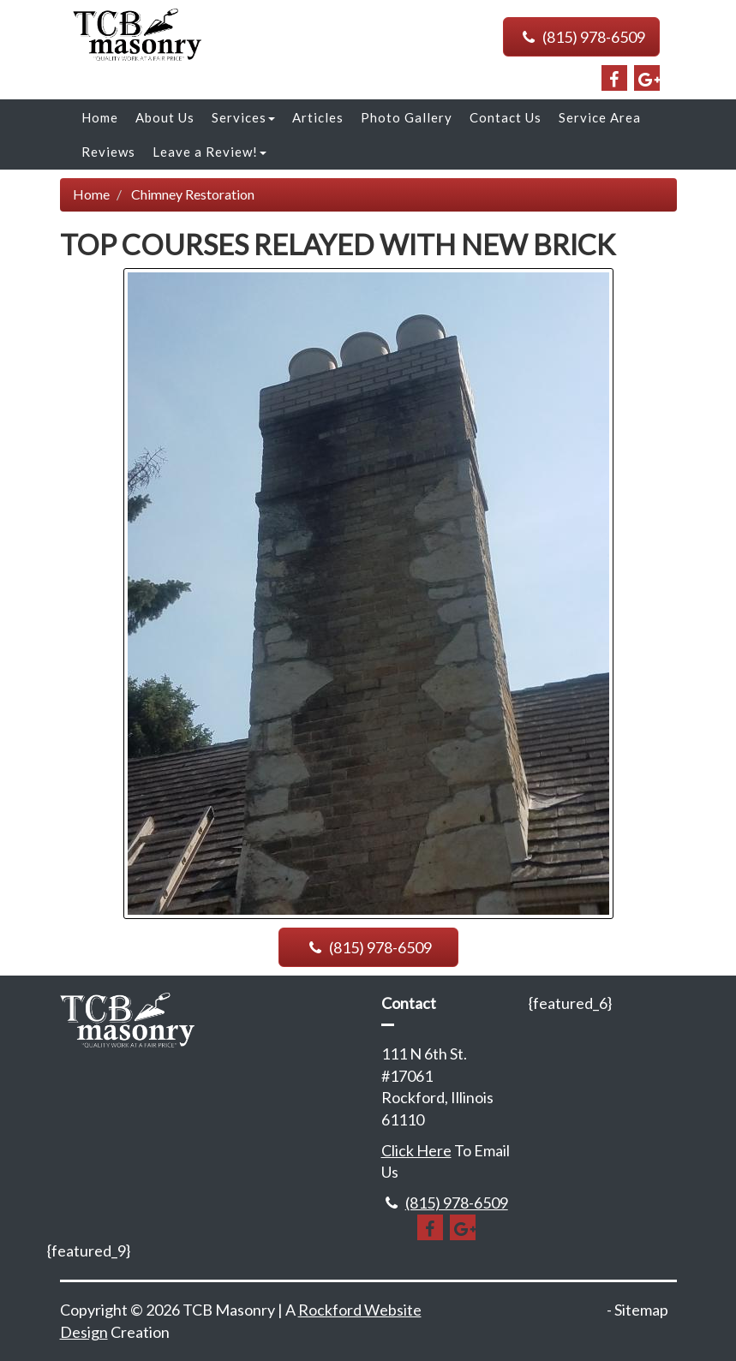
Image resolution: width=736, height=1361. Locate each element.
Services (243, 117)
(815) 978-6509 (581, 36)
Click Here (416, 1150)
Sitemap (641, 1309)
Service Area (600, 117)
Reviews (108, 151)
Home (99, 117)
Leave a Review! (209, 151)
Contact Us (506, 117)
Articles (318, 117)
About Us (164, 117)
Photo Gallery (406, 117)
